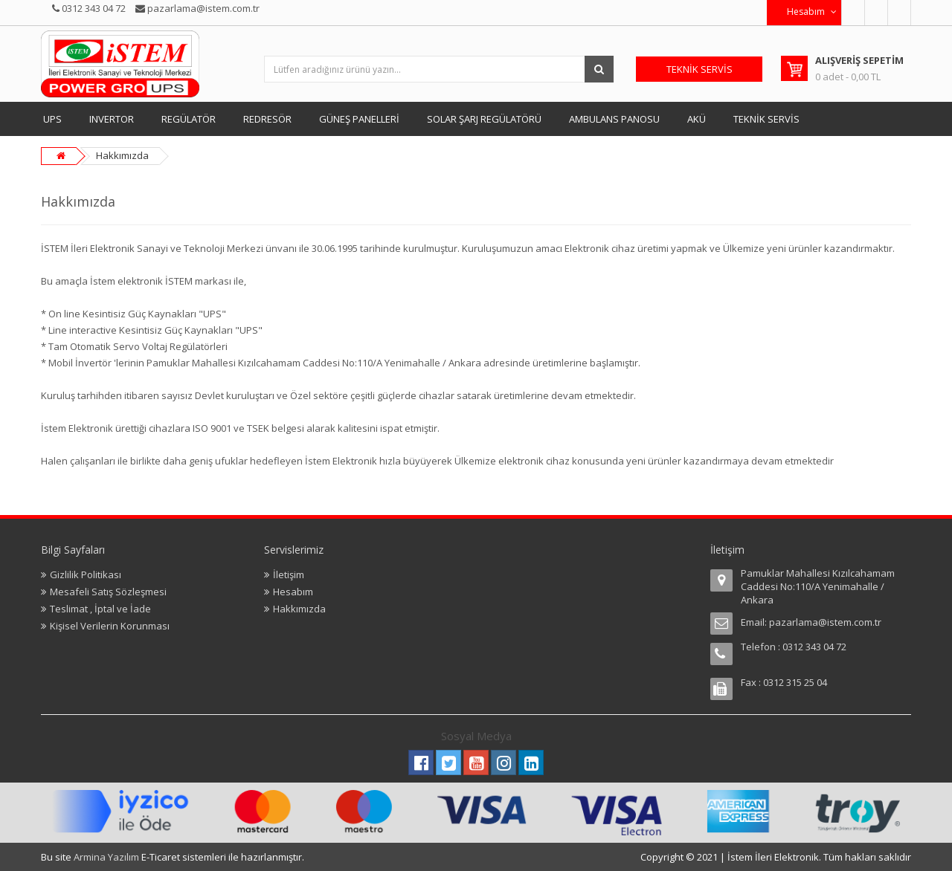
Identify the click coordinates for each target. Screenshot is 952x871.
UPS (52, 119)
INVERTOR (111, 119)
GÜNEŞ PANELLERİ (359, 119)
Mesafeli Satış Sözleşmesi (108, 591)
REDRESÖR (267, 119)
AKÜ (696, 119)
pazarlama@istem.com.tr (825, 622)
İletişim (288, 574)
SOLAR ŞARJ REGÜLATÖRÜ (484, 119)
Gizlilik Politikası (85, 574)
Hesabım (293, 591)
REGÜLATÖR (188, 119)
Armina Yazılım (107, 857)
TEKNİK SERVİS (766, 119)
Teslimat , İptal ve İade (100, 608)
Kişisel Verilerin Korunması (110, 625)
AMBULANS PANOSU (614, 119)
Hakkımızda (122, 155)
